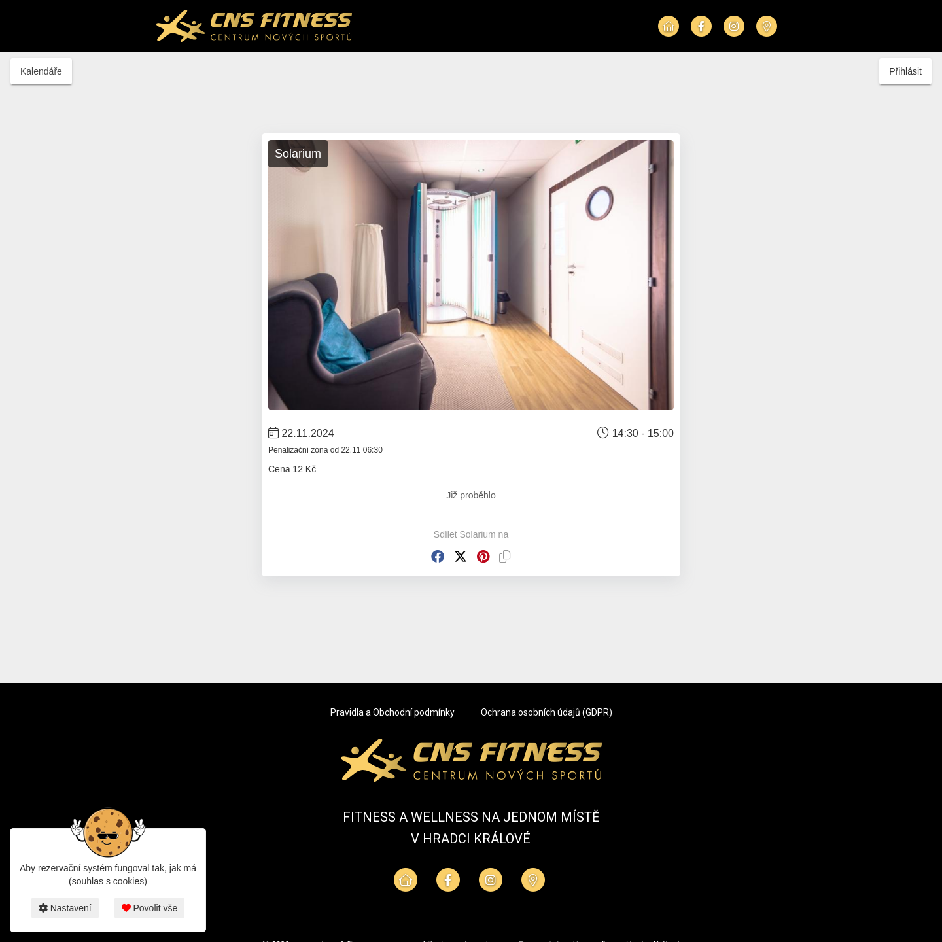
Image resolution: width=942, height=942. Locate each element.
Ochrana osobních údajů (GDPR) (546, 712)
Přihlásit (905, 71)
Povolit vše (150, 908)
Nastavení (65, 908)
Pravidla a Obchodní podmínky (392, 712)
